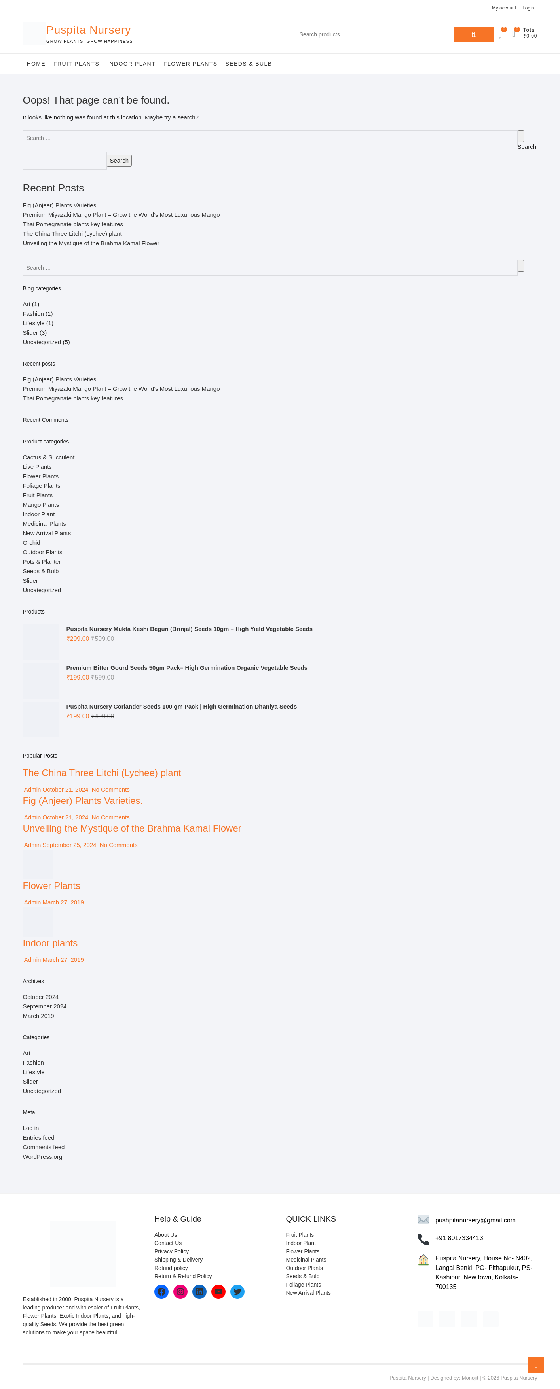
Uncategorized (42, 342)
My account (504, 8)
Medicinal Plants (44, 523)
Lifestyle (34, 323)
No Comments (110, 789)
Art (26, 304)
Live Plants (37, 466)
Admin (32, 789)
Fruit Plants (76, 64)
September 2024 (45, 1006)
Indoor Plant (131, 64)
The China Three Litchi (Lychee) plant (72, 233)
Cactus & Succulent (49, 457)
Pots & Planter (42, 561)
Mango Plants (41, 504)
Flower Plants (190, 64)
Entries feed (39, 1137)
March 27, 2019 (62, 902)
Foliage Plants (42, 485)
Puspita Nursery (88, 30)
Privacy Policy (171, 1251)
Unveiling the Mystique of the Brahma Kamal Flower (91, 243)
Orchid (31, 542)
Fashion (33, 313)
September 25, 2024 (69, 844)
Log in (31, 1128)
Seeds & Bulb (249, 64)
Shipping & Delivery (178, 1259)
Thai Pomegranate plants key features (73, 224)
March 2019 (38, 1015)
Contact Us (168, 1243)
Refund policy (171, 1268)
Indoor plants (50, 943)
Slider (30, 332)
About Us (165, 1235)
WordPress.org (43, 1156)
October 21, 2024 (65, 789)
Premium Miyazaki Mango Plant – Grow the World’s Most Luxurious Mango (121, 214)
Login (528, 8)
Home (36, 64)
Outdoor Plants (43, 552)
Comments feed (44, 1147)
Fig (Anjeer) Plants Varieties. (60, 205)
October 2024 (41, 996)
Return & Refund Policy (183, 1276)
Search (474, 34)
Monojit (470, 1378)
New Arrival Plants (47, 533)
